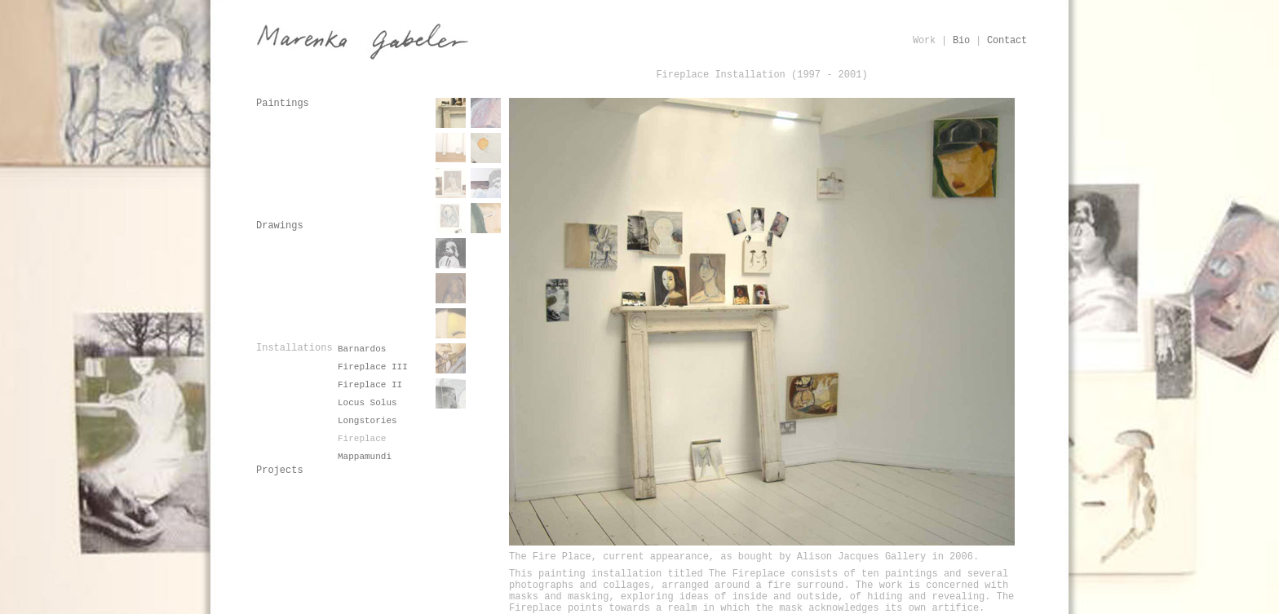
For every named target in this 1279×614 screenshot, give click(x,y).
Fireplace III (373, 367)
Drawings (279, 226)
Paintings (282, 103)
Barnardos (362, 349)
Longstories (367, 421)
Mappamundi (365, 457)
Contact (1007, 40)
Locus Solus (367, 403)
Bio (961, 40)
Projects (279, 470)
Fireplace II (370, 385)
